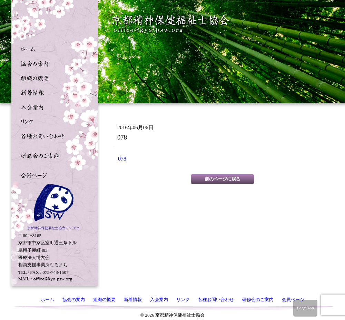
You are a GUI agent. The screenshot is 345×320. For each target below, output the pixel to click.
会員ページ (53, 174)
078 (122, 159)
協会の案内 (53, 63)
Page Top (305, 307)
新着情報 (53, 92)
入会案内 (53, 106)
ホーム (53, 48)
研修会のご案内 (53, 155)
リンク (53, 121)
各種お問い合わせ (53, 135)
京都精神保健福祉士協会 (171, 24)
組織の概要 (53, 77)
